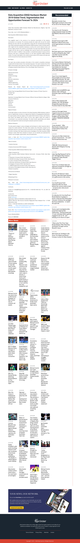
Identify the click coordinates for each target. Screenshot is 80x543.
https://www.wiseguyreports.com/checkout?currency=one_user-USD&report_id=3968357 (29, 183)
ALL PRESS (22, 8)
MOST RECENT (15, 8)
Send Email (13, 197)
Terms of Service (29, 532)
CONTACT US (29, 8)
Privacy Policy (39, 532)
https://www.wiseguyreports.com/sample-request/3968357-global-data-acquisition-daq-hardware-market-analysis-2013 (29, 87)
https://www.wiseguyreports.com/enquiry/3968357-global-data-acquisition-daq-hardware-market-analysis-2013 (29, 138)
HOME (9, 8)
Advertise (46, 532)
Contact (52, 532)
